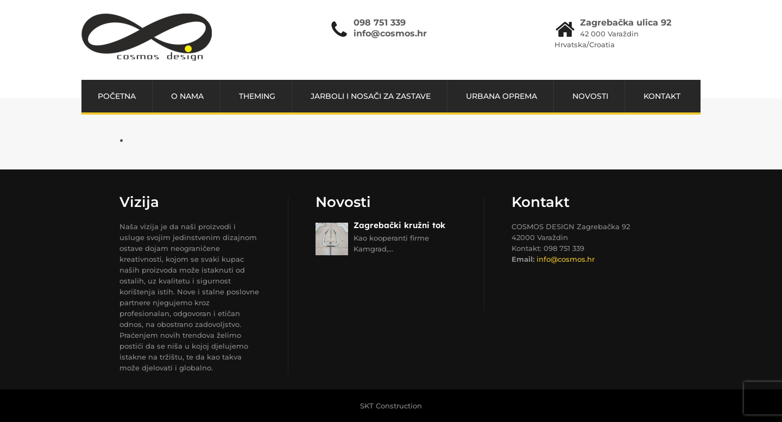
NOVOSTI (590, 96)
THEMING (257, 96)
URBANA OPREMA (501, 96)
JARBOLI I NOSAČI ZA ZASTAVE (371, 96)
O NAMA (187, 96)
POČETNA (117, 96)
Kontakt (662, 96)
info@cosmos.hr (390, 33)
